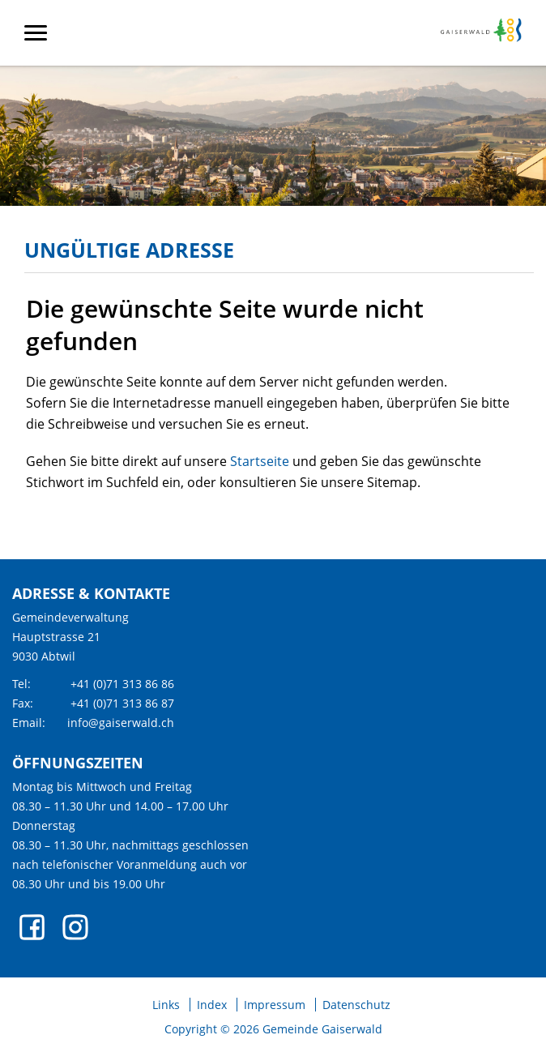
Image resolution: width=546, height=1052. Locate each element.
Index (212, 1005)
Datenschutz (356, 1005)
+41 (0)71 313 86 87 (122, 703)
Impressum (274, 1005)
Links (166, 1005)
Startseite (259, 461)
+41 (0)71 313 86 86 (122, 683)
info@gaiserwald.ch (120, 722)
